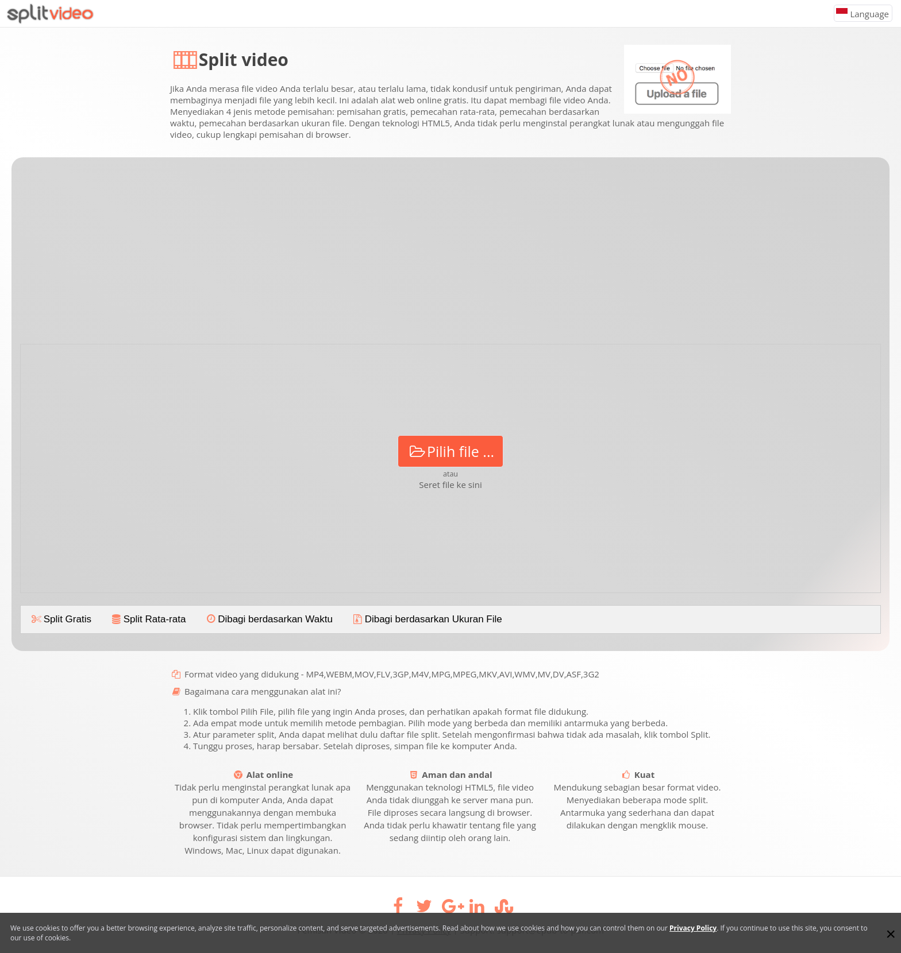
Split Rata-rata (148, 619)
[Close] (890, 934)
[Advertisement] (450, 255)
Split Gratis (60, 619)
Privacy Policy (693, 928)
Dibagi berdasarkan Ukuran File (426, 619)
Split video (243, 59)
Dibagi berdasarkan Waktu (268, 619)
